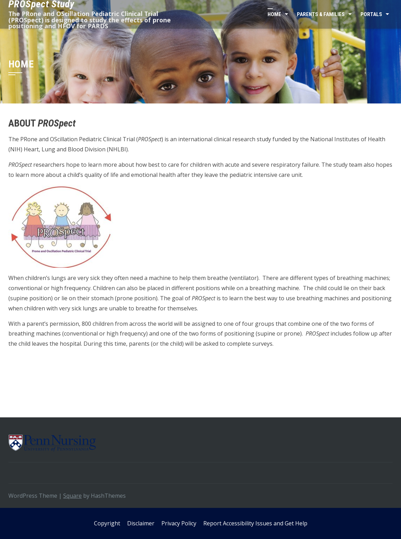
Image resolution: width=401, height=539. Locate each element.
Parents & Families (321, 14)
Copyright (107, 523)
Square (72, 496)
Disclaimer (140, 523)
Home (274, 14)
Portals (371, 14)
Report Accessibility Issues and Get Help (255, 523)
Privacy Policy (178, 523)
